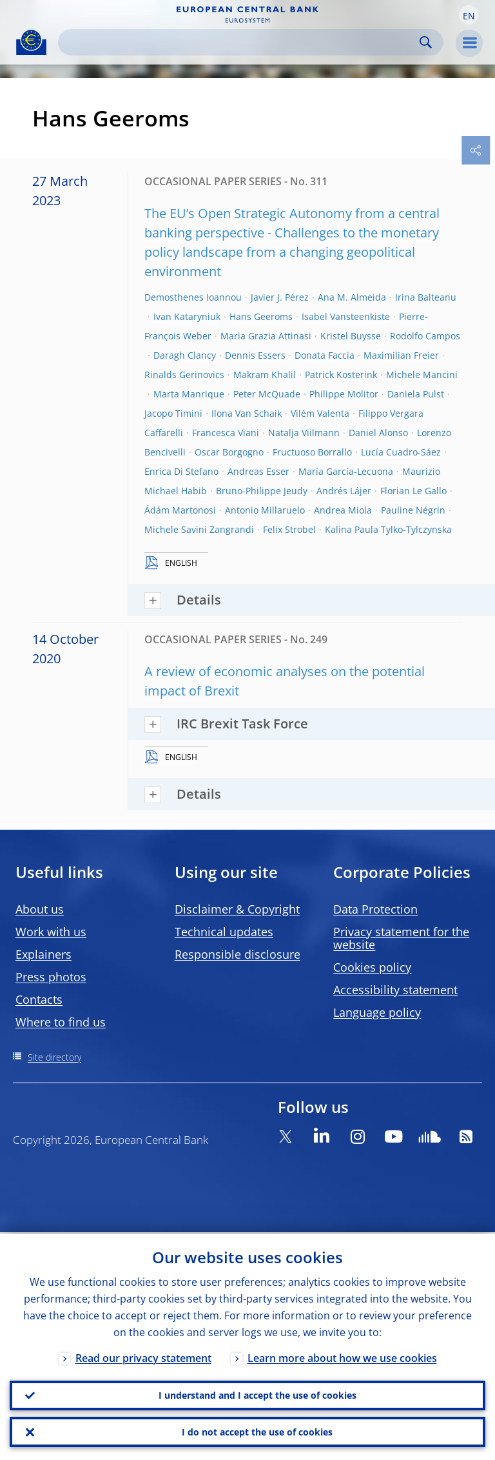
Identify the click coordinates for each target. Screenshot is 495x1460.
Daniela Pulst (415, 394)
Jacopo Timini (173, 413)
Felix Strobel (289, 529)
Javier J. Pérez (280, 297)
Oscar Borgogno (229, 452)
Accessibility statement (395, 989)
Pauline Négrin (413, 510)
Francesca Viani (225, 432)
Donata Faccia (324, 355)
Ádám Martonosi (180, 510)
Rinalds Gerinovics (184, 374)
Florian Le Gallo (413, 491)
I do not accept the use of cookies (257, 1431)
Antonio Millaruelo (265, 510)
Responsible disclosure (237, 954)
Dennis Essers (255, 355)
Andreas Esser (258, 471)
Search (425, 42)
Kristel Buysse (350, 336)
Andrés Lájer (343, 491)
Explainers (43, 954)
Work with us (50, 931)
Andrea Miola (343, 510)
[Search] (240, 42)
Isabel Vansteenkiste (346, 316)
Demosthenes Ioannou (193, 297)
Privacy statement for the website (401, 938)
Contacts (39, 999)
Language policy (377, 1012)
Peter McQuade (266, 394)
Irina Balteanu (425, 297)
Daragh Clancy (184, 355)
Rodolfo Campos (425, 336)
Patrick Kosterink (341, 374)
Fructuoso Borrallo (312, 452)
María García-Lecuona (345, 471)
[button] (468, 15)
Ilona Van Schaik (246, 413)
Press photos (50, 977)
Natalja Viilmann (304, 432)
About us (39, 909)
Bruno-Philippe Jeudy (261, 491)
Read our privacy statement (143, 1356)
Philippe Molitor (343, 394)
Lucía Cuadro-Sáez (401, 452)
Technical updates (224, 931)
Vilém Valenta (320, 413)
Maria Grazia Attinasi (265, 336)
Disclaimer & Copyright (237, 909)
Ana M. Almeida (352, 297)
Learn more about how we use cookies (342, 1356)
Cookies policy (372, 967)
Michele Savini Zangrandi (199, 529)
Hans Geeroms (261, 316)
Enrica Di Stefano (181, 471)
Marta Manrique (188, 394)
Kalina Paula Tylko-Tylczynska (388, 529)
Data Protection (375, 909)
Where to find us (60, 1022)
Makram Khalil (264, 374)
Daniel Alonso (378, 432)
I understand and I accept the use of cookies (257, 1394)
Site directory (54, 1057)
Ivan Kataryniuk (186, 316)
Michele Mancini (422, 374)
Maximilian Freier (401, 355)
